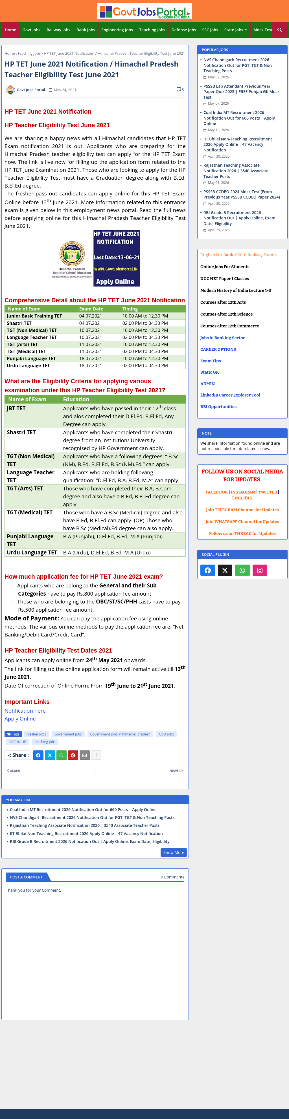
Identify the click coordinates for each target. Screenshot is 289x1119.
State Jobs (233, 29)
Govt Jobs (32, 29)
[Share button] (96, 755)
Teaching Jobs (152, 29)
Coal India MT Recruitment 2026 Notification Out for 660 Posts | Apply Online (83, 809)
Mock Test (263, 29)
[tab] (10, 30)
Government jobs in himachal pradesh (120, 734)
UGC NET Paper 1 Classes (224, 278)
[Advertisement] (144, 1065)
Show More (173, 852)
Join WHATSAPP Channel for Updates (242, 521)
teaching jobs (29, 53)
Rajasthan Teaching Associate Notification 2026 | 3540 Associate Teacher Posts (85, 825)
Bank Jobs (85, 29)
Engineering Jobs (117, 29)
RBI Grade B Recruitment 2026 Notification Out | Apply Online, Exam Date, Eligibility (90, 841)
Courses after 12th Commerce (229, 326)
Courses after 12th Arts (223, 302)
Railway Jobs (58, 29)
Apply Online (20, 718)
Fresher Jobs (36, 734)
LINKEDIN (242, 498)
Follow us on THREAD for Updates (242, 533)
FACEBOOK (217, 492)
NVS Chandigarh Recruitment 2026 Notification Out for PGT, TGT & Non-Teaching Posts (92, 817)
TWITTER (267, 492)
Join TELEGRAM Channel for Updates (242, 509)
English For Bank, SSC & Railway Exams (238, 254)
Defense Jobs (183, 29)
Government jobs (68, 734)
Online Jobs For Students (224, 266)
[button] (280, 30)
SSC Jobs (210, 29)
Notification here (25, 710)
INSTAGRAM (243, 492)
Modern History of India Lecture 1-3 (235, 290)
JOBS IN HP (17, 741)
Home (10, 29)
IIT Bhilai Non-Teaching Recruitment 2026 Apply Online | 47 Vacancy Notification (86, 833)
